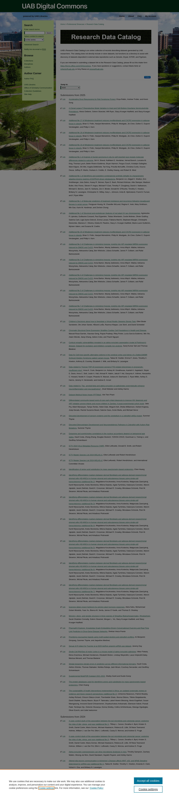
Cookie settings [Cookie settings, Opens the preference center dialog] (148, 789)
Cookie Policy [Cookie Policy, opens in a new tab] (96, 788)
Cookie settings (46, 788)
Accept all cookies (148, 780)
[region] (89, 784)
